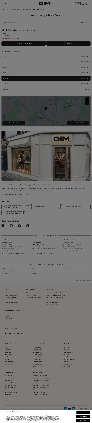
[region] (46, 416)
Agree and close (83, 420)
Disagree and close (83, 416)
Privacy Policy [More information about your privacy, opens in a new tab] (27, 421)
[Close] (90, 416)
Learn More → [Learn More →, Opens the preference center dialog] (83, 412)
